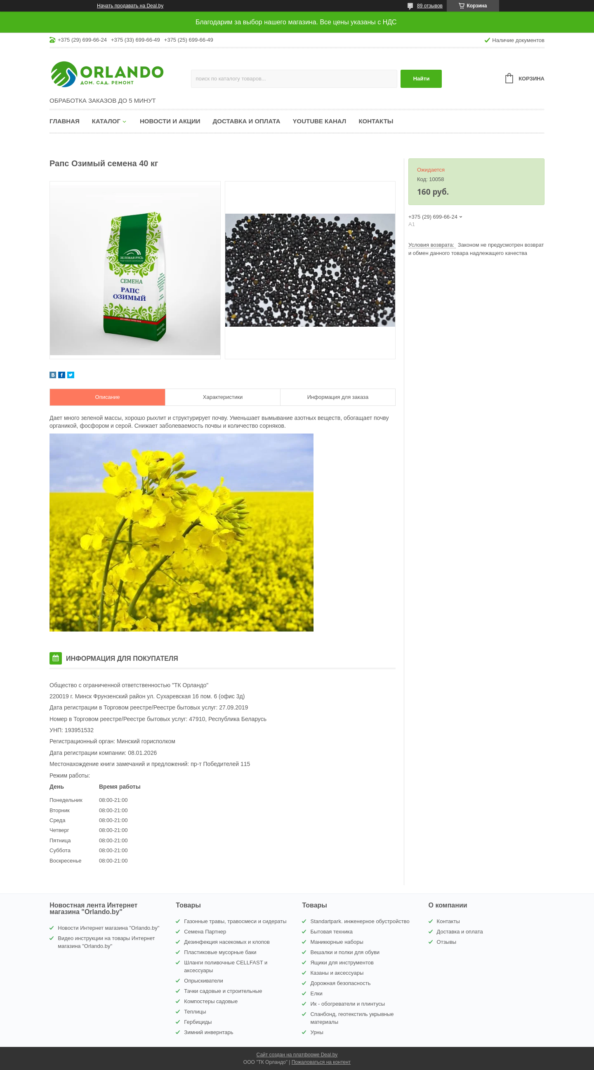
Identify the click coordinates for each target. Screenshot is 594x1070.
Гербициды (198, 1022)
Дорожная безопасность (340, 983)
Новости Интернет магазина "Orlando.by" (108, 928)
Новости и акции (170, 121)
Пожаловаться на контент (321, 1062)
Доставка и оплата (246, 121)
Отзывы (447, 942)
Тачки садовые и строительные (223, 991)
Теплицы (195, 1012)
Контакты (375, 121)
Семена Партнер (205, 932)
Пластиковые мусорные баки (220, 952)
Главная (65, 121)
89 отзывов (430, 6)
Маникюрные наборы (336, 942)
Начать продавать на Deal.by (130, 6)
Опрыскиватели (203, 981)
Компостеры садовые (211, 1001)
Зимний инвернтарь (208, 1032)
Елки (316, 993)
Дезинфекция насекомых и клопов (227, 942)
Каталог (106, 121)
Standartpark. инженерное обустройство (359, 921)
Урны (316, 1032)
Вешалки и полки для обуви (345, 952)
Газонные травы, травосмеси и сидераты (235, 921)
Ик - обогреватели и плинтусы (347, 1004)
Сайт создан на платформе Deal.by (297, 1055)
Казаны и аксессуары (336, 973)
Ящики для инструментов (341, 962)
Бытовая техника (331, 932)
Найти (421, 78)
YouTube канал (319, 121)
